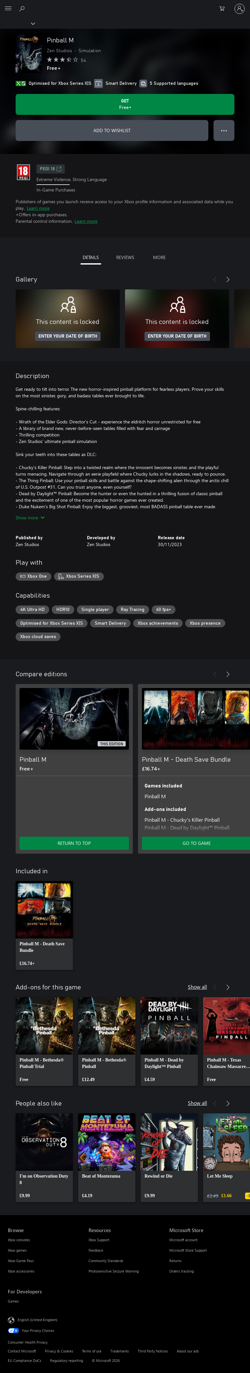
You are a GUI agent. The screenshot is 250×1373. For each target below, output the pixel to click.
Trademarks (119, 1351)
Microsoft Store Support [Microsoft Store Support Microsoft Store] (188, 1250)
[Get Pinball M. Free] (125, 104)
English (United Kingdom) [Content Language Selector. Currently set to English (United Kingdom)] (37, 1320)
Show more (30, 517)
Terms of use (92, 1351)
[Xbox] (17, 23)
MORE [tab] (159, 257)
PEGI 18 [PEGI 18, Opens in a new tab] (51, 169)
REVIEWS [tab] (125, 257)
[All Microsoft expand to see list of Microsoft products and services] (8, 9)
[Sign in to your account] (239, 9)
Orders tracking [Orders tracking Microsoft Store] (181, 1271)
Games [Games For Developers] (13, 1301)
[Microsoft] (125, 5)
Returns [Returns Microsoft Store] (175, 1261)
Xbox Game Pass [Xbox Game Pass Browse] (21, 1261)
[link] (44, 925)
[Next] (227, 279)
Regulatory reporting (66, 1360)
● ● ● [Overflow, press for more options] (224, 130)
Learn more (38, 208)
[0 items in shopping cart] (224, 9)
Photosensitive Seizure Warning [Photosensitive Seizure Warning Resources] (114, 1271)
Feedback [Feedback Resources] (96, 1250)
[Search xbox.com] (22, 8)
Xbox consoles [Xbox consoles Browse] (19, 1240)
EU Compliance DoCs (24, 1360)
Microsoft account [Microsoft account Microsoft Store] (183, 1240)
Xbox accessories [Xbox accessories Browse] (21, 1271)
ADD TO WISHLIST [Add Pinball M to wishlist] (112, 130)
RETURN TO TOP (74, 843)
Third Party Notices (153, 1351)
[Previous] (214, 279)
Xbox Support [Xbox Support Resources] (99, 1240)
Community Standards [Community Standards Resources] (106, 1261)
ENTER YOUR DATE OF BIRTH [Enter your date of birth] (67, 336)
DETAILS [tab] (91, 257)
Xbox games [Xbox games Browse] (17, 1250)
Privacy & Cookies (59, 1351)
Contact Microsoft (22, 1351)
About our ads (188, 1351)
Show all (197, 986)
